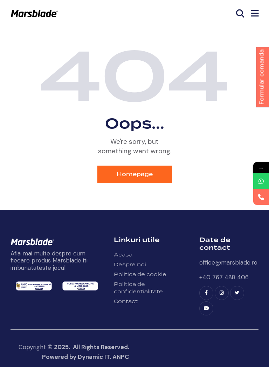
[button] (254, 13)
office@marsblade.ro (228, 262)
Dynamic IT (94, 357)
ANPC (120, 357)
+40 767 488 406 (224, 277)
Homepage (135, 174)
